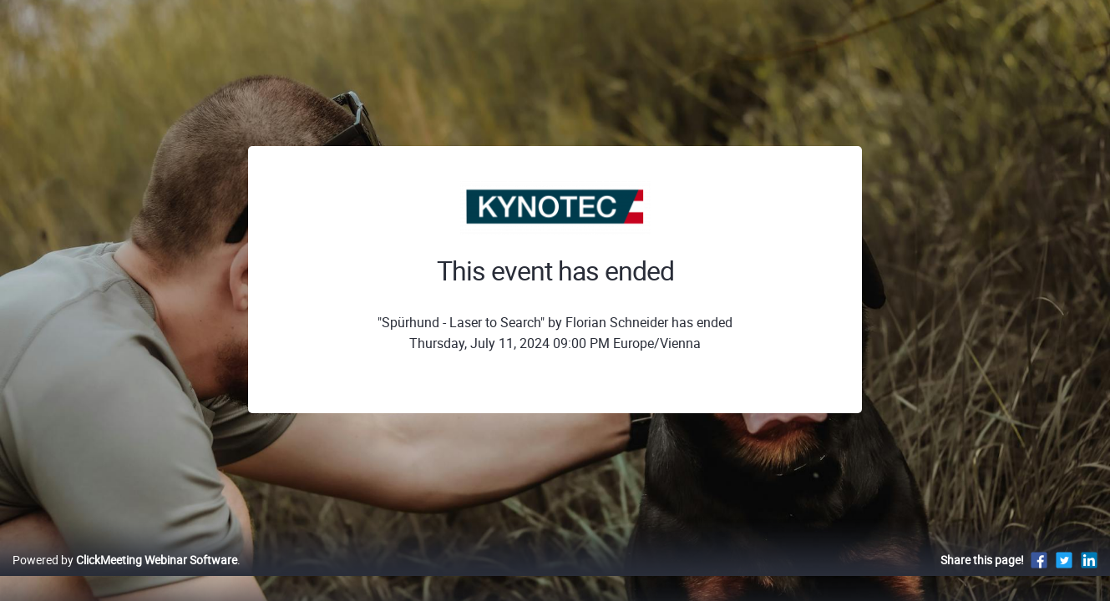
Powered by (125, 577)
